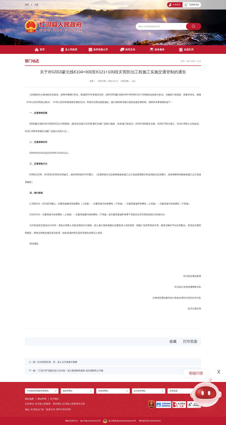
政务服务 (157, 49)
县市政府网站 (140, 391)
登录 (27, 5)
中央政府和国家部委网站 (38, 391)
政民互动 (127, 49)
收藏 (173, 341)
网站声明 (42, 399)
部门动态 (191, 61)
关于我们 (54, 399)
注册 (36, 5)
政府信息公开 (98, 49)
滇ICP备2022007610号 (90, 421)
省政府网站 (67, 391)
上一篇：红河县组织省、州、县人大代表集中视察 (53, 362)
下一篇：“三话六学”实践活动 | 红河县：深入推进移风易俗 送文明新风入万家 (66, 370)
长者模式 (175, 4)
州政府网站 (103, 391)
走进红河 (186, 49)
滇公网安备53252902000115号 (119, 421)
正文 (199, 61)
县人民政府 (69, 49)
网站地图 (29, 399)
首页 (39, 49)
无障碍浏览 (191, 5)
